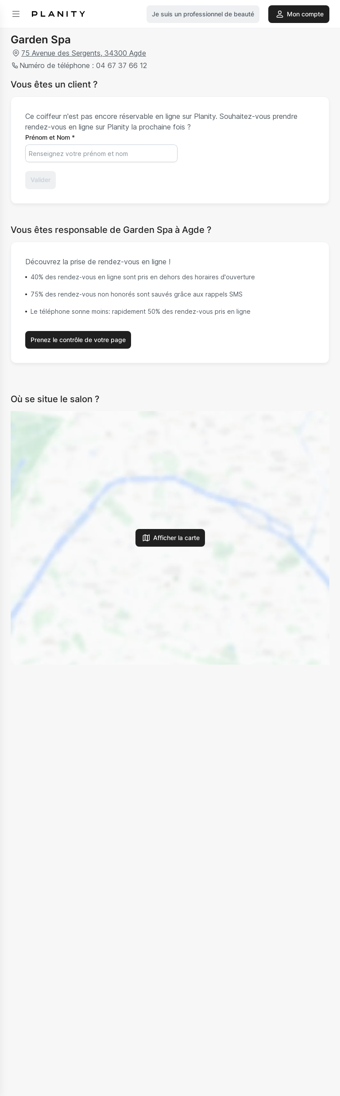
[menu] (16, 14)
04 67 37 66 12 (120, 65)
